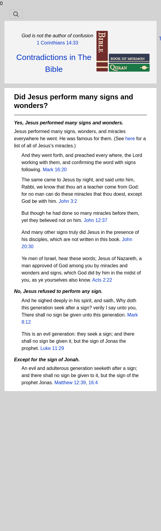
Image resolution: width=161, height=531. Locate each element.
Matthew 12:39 (70, 382)
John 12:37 (95, 220)
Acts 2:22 (102, 280)
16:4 (93, 382)
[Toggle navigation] (16, 14)
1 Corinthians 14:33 (57, 42)
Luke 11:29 (52, 348)
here (130, 138)
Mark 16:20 (55, 169)
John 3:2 (68, 201)
